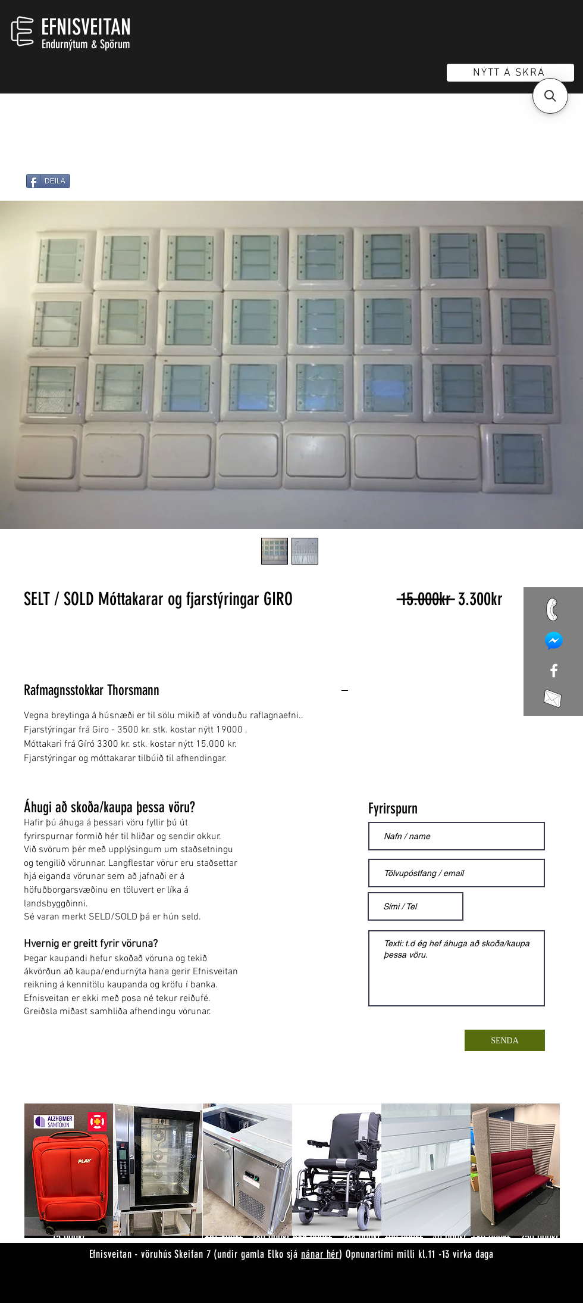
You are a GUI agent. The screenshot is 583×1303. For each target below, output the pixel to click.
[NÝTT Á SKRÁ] (510, 73)
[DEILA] (48, 181)
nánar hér (320, 1254)
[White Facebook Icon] (554, 670)
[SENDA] (505, 1040)
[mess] (554, 641)
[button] (550, 96)
